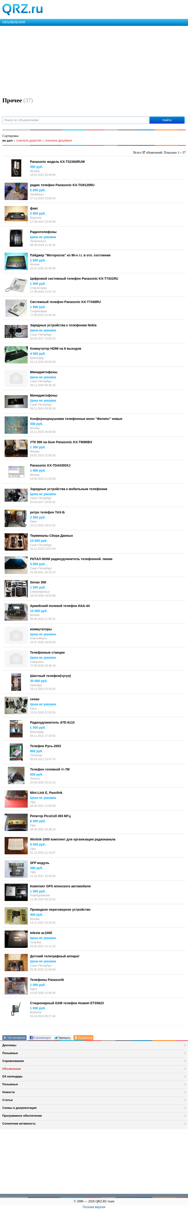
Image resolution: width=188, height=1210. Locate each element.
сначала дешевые (58, 140)
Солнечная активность (19, 1123)
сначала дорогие (28, 140)
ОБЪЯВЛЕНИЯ (13, 22)
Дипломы (9, 1045)
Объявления (11, 1069)
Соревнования (13, 1061)
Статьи (7, 1100)
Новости (8, 1092)
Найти (167, 120)
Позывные (10, 1053)
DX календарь (12, 1076)
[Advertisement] (94, 60)
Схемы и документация (19, 1108)
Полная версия (94, 1207)
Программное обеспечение (22, 1115)
